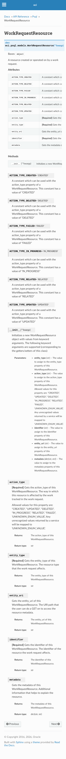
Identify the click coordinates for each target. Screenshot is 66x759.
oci (35, 5)
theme (36, 742)
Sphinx (20, 742)
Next (55, 724)
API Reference (21, 16)
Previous (12, 724)
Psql (34, 16)
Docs (7, 16)
